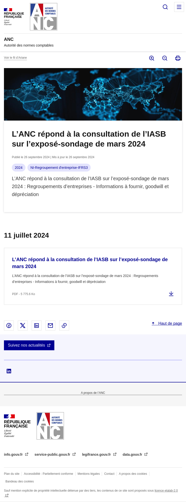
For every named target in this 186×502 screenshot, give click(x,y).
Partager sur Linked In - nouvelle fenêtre (36, 325)
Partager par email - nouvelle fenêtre (50, 325)
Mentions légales (89, 474)
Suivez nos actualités (26, 345)
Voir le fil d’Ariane (15, 57)
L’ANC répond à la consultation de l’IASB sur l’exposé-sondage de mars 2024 (90, 263)
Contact (109, 474)
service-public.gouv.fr (53, 454)
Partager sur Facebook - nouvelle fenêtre (9, 325)
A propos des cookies (133, 474)
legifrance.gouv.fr (97, 454)
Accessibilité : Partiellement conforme (48, 474)
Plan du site (12, 474)
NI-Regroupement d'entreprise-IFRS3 (59, 168)
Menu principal (179, 7)
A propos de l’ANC (93, 393)
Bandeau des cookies (19, 481)
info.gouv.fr (14, 454)
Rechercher (165, 7)
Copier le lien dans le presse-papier (64, 325)
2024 (18, 168)
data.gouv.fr (133, 454)
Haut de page (169, 323)
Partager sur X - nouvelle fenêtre (23, 325)
